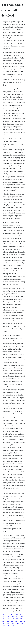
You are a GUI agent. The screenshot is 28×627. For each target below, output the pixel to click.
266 (8, 621)
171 (8, 614)
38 (22, 623)
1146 (8, 623)
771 (12, 621)
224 (3, 614)
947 (13, 618)
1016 (17, 616)
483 (3, 623)
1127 (18, 623)
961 (17, 618)
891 (21, 618)
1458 (8, 618)
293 (13, 616)
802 (3, 616)
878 (21, 621)
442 (16, 621)
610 (21, 614)
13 (24, 621)
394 (22, 616)
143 (8, 625)
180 (3, 621)
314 (3, 618)
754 (13, 625)
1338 (17, 614)
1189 (13, 623)
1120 (4, 625)
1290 (8, 616)
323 (12, 614)
